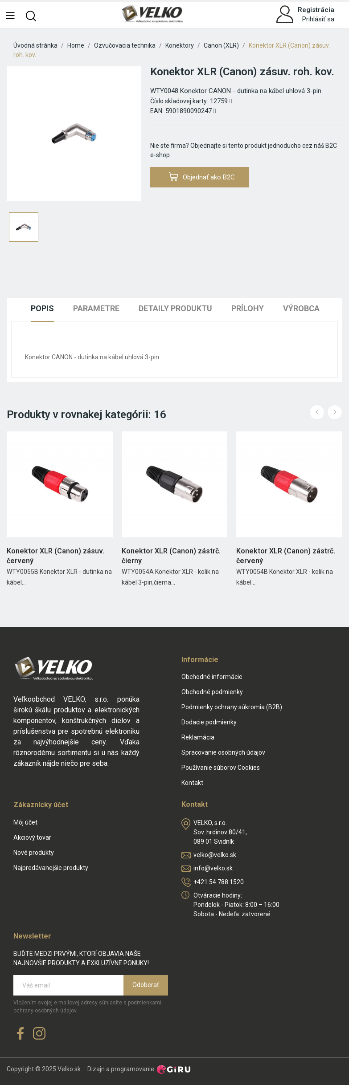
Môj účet (25, 822)
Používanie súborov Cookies (220, 767)
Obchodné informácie (211, 676)
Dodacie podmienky (209, 722)
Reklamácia (197, 737)
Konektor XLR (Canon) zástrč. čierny (171, 556)
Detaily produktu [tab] (175, 308)
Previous (316, 412)
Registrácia (316, 10)
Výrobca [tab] (301, 308)
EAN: (157, 110)
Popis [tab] (42, 308)
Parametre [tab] (96, 308)
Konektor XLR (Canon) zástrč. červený (285, 556)
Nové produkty (33, 852)
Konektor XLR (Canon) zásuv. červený (55, 556)
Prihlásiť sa (318, 19)
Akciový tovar (32, 837)
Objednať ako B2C (202, 177)
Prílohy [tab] (247, 308)
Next (334, 412)
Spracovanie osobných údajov (223, 752)
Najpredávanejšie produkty (50, 867)
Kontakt (192, 782)
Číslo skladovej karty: (179, 101)
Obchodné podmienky (212, 691)
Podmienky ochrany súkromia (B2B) (231, 707)
